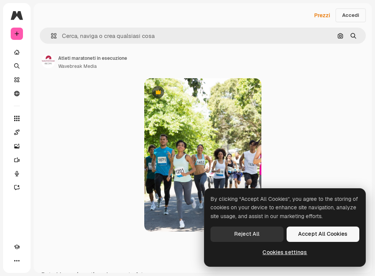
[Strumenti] (17, 118)
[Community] (17, 93)
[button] (50, 36)
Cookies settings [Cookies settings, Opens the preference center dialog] (284, 252)
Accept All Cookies (323, 233)
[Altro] (17, 261)
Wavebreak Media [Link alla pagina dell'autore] (77, 66)
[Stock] (17, 80)
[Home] (17, 52)
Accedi (350, 15)
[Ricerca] (17, 66)
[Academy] (17, 247)
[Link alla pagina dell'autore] (48, 61)
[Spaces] (17, 132)
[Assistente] (17, 187)
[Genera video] (17, 160)
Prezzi (322, 15)
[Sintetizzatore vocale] (17, 174)
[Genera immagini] (17, 146)
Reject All (246, 233)
